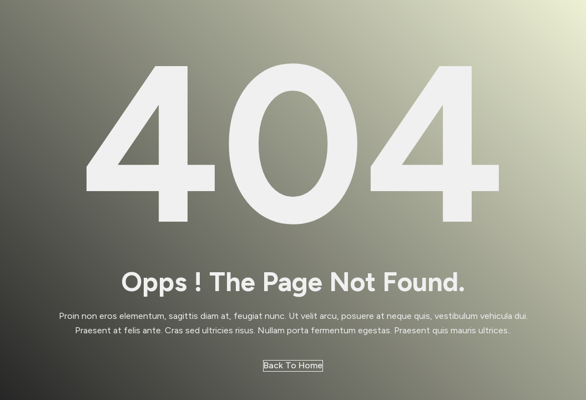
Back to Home (293, 365)
